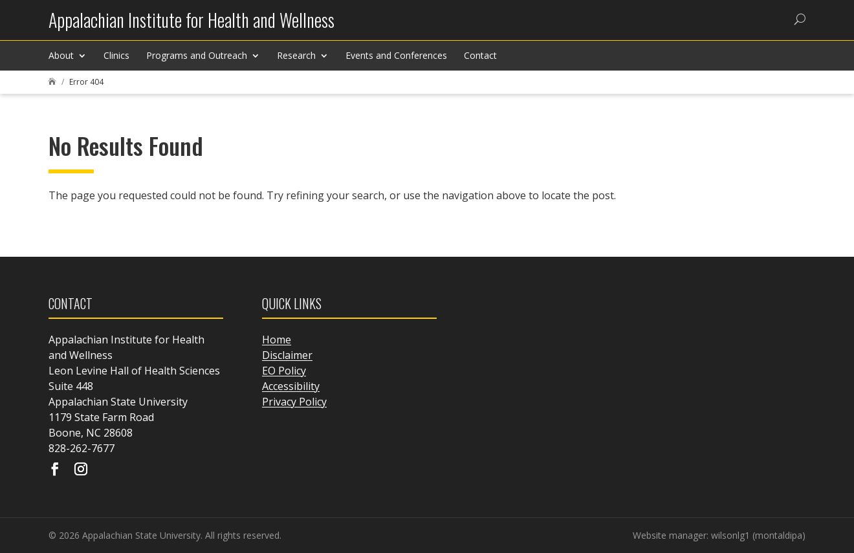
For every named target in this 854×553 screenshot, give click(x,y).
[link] (191, 24)
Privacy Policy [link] (294, 402)
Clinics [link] (116, 55)
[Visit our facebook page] (55, 470)
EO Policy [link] (284, 370)
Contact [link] (480, 55)
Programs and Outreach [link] (196, 55)
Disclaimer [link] (287, 355)
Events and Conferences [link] (396, 55)
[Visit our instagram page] (80, 470)
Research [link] (296, 55)
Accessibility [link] (291, 386)
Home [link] (276, 339)
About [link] (61, 55)
